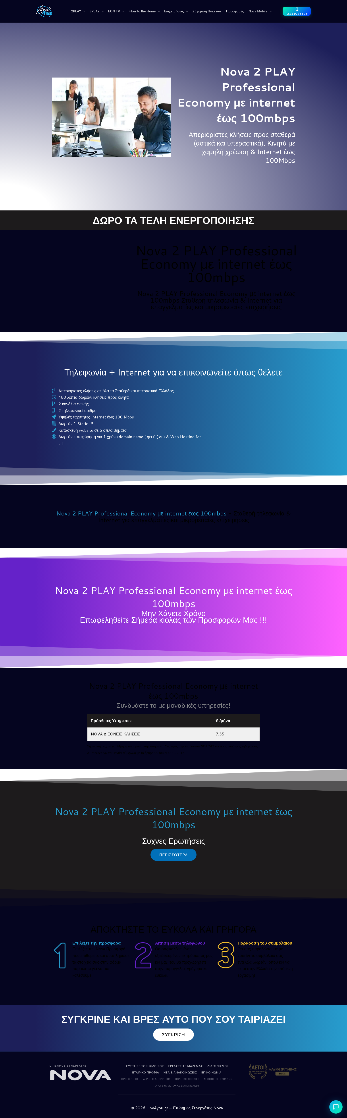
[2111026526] (297, 11)
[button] (78, 11)
